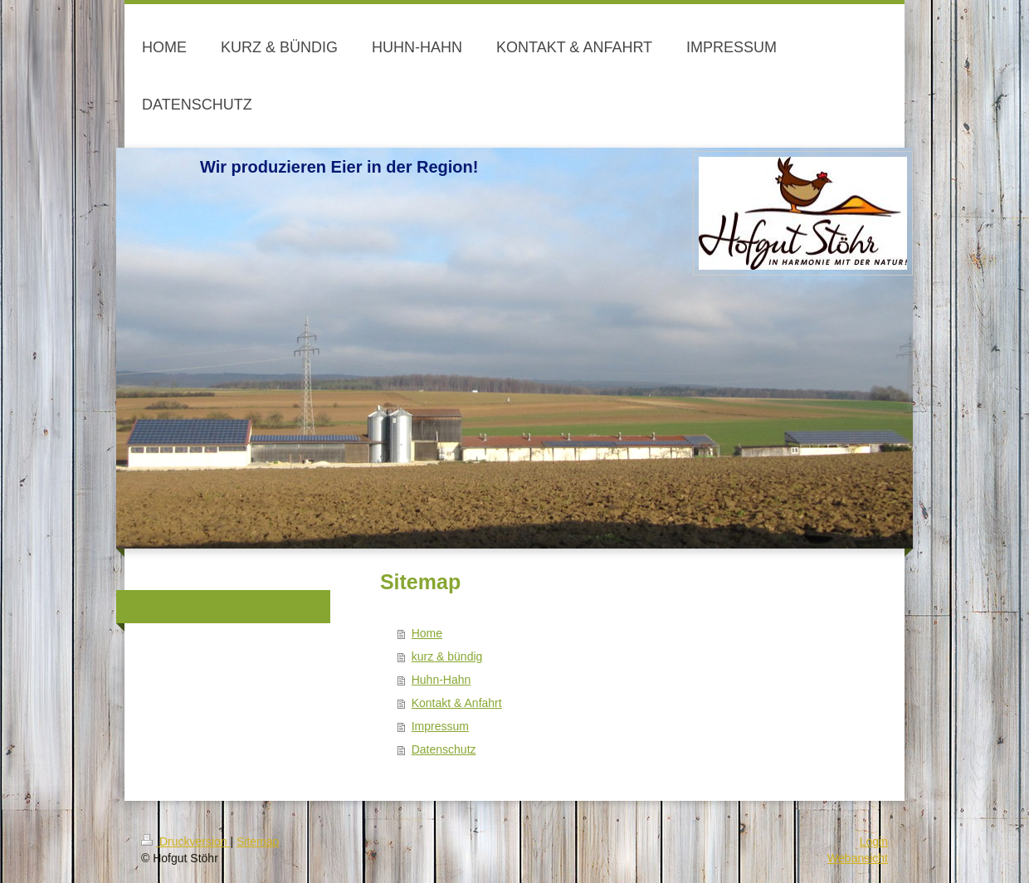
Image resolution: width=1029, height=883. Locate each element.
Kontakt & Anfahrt (457, 703)
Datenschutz (444, 749)
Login (874, 841)
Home (427, 633)
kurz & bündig (447, 656)
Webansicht (857, 858)
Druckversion (185, 841)
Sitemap (258, 841)
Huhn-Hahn (441, 679)
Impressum (440, 726)
